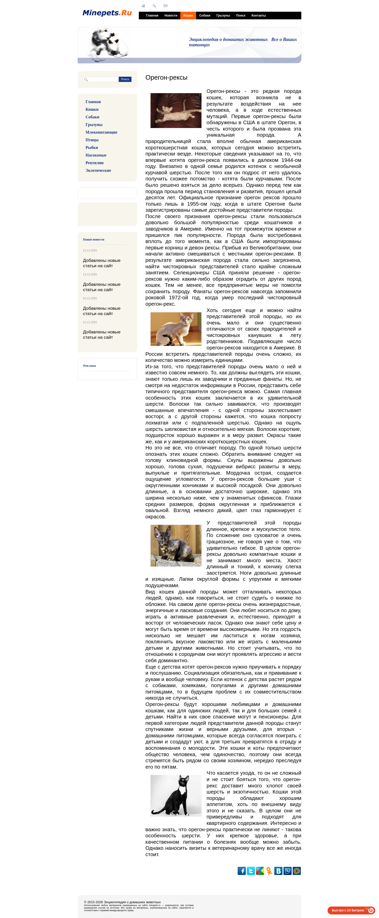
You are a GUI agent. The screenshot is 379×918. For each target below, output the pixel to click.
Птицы (92, 140)
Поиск (240, 15)
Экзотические (98, 170)
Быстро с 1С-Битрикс (348, 910)
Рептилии (94, 163)
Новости (171, 15)
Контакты (258, 15)
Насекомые (96, 155)
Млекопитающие (101, 132)
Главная (152, 15)
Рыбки (92, 147)
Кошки (188, 15)
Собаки (204, 15)
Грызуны (223, 15)
